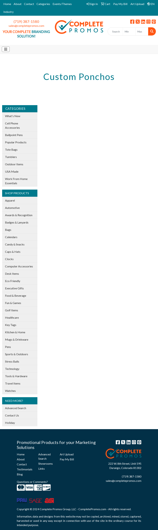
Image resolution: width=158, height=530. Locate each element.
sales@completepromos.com (26, 25)
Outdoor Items (14, 164)
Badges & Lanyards (16, 222)
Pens (8, 346)
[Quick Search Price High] (141, 31)
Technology (12, 368)
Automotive (12, 207)
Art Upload (67, 454)
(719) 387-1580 (26, 21)
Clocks (9, 259)
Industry (8, 11)
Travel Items (12, 383)
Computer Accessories (19, 266)
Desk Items (12, 273)
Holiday (10, 422)
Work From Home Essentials (16, 181)
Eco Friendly (12, 281)
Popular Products (15, 142)
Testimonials (24, 469)
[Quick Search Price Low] (129, 31)
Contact (29, 4)
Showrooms (45, 463)
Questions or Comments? (32, 481)
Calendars (11, 237)
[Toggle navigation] (6, 49)
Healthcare (12, 317)
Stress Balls (12, 361)
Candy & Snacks (15, 244)
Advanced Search (15, 408)
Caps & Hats (12, 251)
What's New (12, 116)
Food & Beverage (15, 295)
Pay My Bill (67, 459)
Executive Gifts (14, 288)
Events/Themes (62, 4)
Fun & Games (13, 303)
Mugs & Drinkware (16, 339)
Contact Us (12, 415)
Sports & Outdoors (16, 354)
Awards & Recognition (18, 215)
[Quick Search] (115, 31)
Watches (10, 390)
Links (41, 468)
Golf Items (11, 310)
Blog (20, 474)
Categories (43, 4)
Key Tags (10, 324)
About (17, 4)
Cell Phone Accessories (12, 125)
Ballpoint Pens (14, 135)
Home (7, 4)
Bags (8, 229)
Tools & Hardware (16, 376)
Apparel (10, 200)
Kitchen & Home (15, 332)
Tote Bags (11, 149)
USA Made (11, 171)
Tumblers (11, 157)
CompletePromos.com (92, 509)
